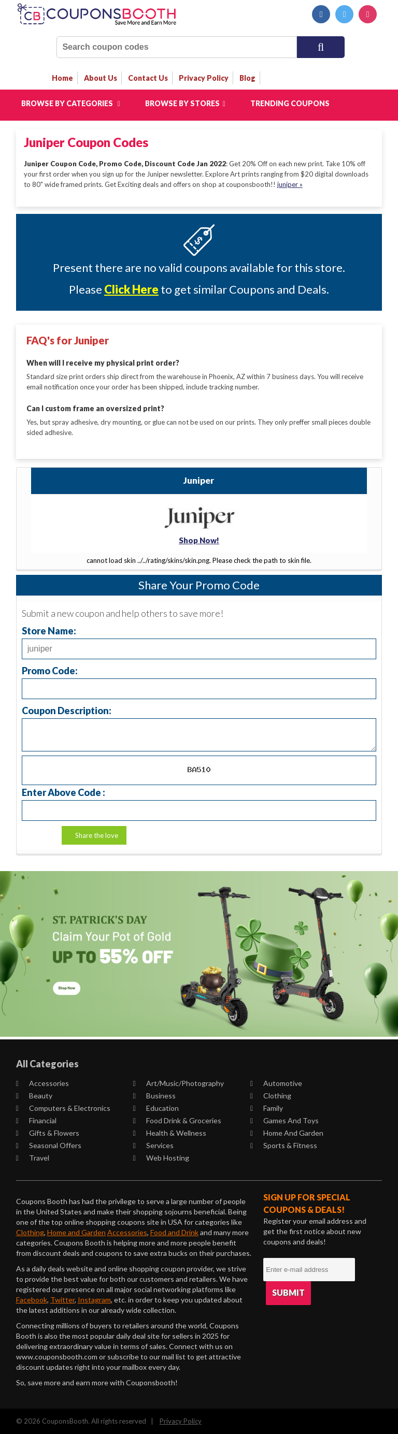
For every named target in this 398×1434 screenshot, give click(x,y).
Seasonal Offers (48, 1144)
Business (154, 1095)
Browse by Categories (70, 103)
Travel (32, 1157)
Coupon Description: (66, 709)
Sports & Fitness (283, 1144)
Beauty (34, 1095)
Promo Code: (50, 669)
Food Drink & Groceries (177, 1120)
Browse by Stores (185, 103)
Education (156, 1107)
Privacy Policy (181, 1420)
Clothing (270, 1095)
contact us (148, 78)
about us (100, 78)
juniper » (290, 184)
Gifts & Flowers (47, 1132)
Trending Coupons (290, 103)
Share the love (96, 835)
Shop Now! (199, 540)
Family (266, 1107)
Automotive (276, 1082)
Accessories (42, 1082)
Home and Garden (286, 1132)
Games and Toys (284, 1120)
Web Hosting (161, 1157)
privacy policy (204, 78)
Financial (36, 1120)
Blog (247, 78)
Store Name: (49, 630)
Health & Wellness (169, 1132)
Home (62, 78)
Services (153, 1144)
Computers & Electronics (63, 1107)
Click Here (131, 289)
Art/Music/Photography (178, 1082)
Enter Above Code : (63, 791)
